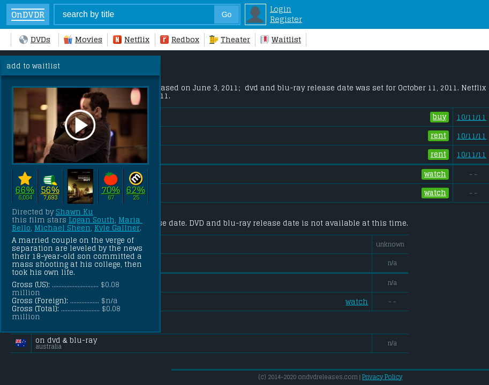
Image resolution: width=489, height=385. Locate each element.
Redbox (179, 39)
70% (110, 189)
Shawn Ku (74, 212)
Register (286, 19)
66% (25, 189)
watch (435, 174)
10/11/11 (471, 117)
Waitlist (280, 39)
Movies (83, 39)
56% (50, 189)
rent (438, 136)
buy (439, 117)
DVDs (34, 39)
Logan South (92, 220)
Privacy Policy (382, 377)
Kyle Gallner (117, 228)
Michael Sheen (62, 228)
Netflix (131, 39)
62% (135, 189)
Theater (229, 39)
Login (280, 9)
